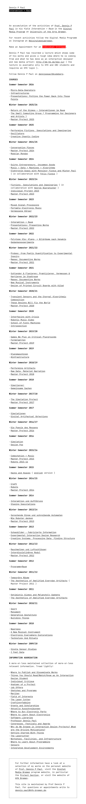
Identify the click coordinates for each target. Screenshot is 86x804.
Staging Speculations (23, 504)
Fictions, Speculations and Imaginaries (34, 185)
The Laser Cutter (20, 699)
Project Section (29, 775)
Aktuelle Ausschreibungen (25, 708)
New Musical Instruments (25, 282)
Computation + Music (22, 455)
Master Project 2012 (22, 555)
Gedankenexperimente (22, 242)
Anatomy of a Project (23, 684)
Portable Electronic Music (26, 208)
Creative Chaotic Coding (25, 136)
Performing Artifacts (23, 368)
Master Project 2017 (22, 402)
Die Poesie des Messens (24, 427)
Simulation (17, 441)
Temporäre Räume (20, 577)
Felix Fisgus (47, 173)
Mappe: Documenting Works (25, 259)
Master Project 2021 (22, 262)
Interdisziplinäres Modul (25, 552)
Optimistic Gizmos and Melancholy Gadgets (35, 594)
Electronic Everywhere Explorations (32, 635)
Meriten (15, 693)
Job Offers (17, 687)
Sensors (15, 745)
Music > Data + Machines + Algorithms (33, 167)
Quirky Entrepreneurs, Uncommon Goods (33, 164)
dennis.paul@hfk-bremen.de (30, 790)
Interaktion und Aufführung (27, 501)
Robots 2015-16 (19, 462)
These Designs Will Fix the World (30, 302)
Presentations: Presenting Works (30, 225)
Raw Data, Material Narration (28, 371)
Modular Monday (19, 153)
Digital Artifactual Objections (29, 416)
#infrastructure (20, 357)
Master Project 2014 (22, 490)
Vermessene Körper (21, 211)
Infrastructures (20, 93)
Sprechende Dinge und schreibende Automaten (36, 515)
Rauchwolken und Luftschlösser (28, 549)
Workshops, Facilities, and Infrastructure (36, 739)
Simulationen (18, 413)
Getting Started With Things (27, 732)
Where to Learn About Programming (30, 742)
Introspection (19, 326)
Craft (14, 484)
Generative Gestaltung (24, 615)
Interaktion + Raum (20, 10)
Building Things (20, 618)
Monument (16, 612)
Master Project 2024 (22, 150)
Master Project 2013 (22, 521)
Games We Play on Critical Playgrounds (33, 337)
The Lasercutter (20, 736)
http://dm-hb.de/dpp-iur (50, 62)
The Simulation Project (24, 399)
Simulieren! (17, 385)
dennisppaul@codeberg (51, 74)
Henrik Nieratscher (45, 188)
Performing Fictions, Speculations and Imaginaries (41, 130)
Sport (14, 609)
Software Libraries (22, 717)
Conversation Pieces (22, 147)
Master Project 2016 (22, 430)
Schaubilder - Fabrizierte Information (33, 532)
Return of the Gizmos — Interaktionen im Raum (38, 110)
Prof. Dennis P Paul (30, 769)
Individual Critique (54, 47)
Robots (14, 487)
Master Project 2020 (22, 305)
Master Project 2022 (22, 228)
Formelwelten (18, 340)
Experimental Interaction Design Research (35, 535)
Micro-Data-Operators (23, 90)
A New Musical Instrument (25, 632)
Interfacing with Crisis (25, 316)
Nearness (16, 629)
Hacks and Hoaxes (20, 473)
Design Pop (17, 444)
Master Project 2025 (22, 119)
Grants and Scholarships (25, 705)
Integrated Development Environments (32, 748)
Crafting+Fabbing (20, 702)
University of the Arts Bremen (48, 31)
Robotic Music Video (22, 320)
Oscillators (17, 133)
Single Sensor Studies (24, 649)
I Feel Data (17, 652)
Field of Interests (22, 696)
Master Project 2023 (22, 194)
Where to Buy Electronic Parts (28, 711)
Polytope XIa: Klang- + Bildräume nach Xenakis (38, 239)
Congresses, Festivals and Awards (30, 723)
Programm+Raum (19, 566)
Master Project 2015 (22, 459)
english (38, 473)
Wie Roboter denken (22, 518)
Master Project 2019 (22, 343)
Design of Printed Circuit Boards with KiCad (37, 285)
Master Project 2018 (22, 374)
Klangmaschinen (19, 354)
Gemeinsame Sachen (21, 388)
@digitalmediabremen (40, 41)
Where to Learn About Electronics (30, 714)
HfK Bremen (21, 778)
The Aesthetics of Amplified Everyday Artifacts (39, 580)
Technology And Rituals (24, 638)
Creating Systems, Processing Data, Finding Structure (43, 538)
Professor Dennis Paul (24, 720)
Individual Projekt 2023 (25, 191)
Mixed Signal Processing (25, 205)
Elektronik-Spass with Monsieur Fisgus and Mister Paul (43, 170)
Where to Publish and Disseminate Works (34, 672)
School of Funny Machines (25, 323)
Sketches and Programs (24, 690)
